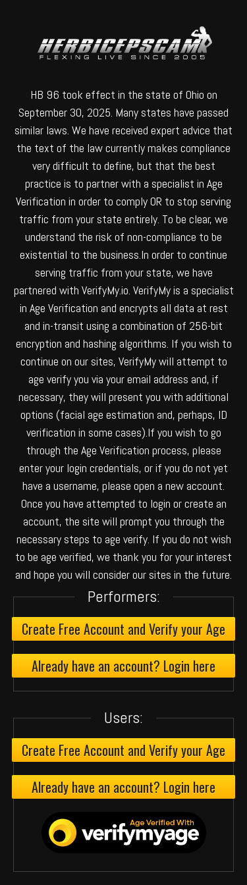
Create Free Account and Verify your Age (123, 629)
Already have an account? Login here (123, 666)
